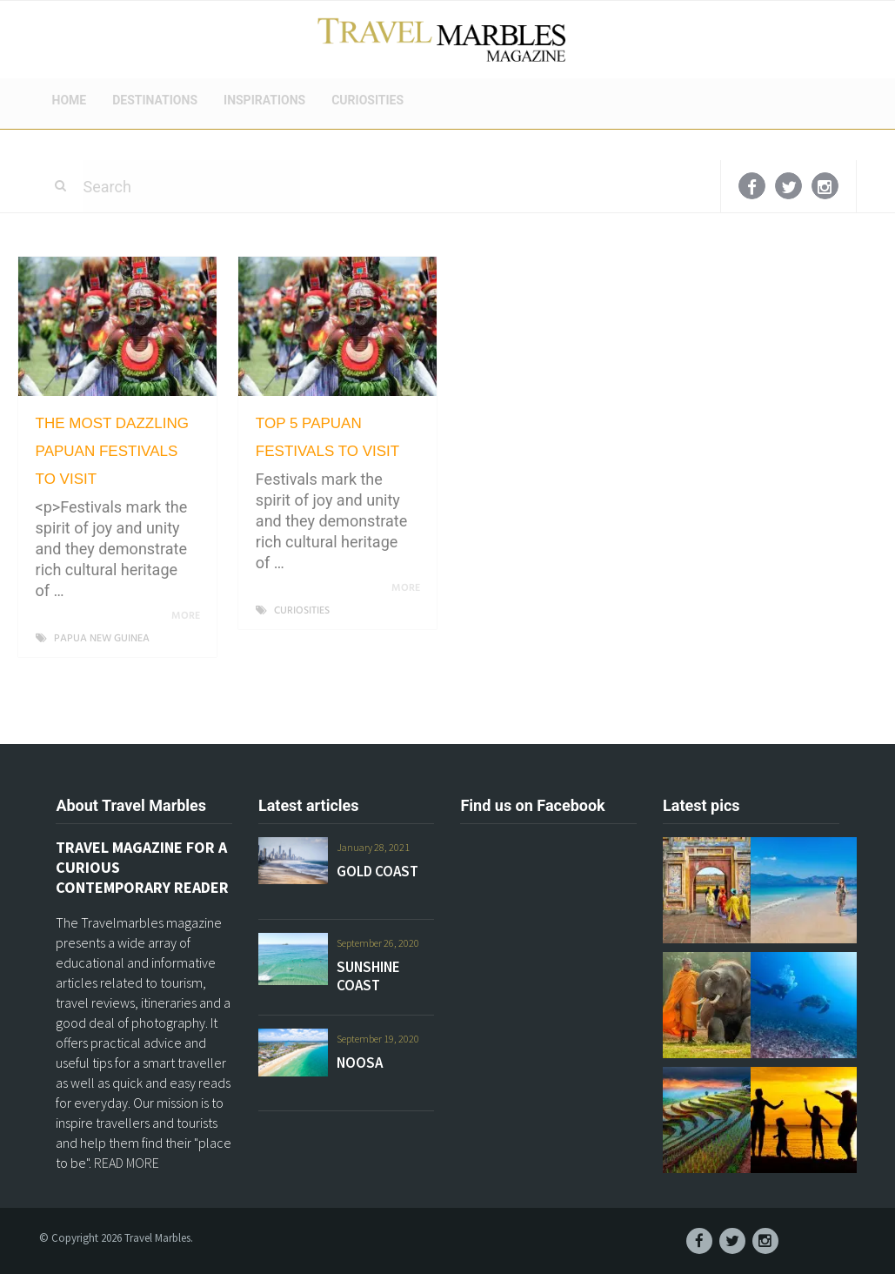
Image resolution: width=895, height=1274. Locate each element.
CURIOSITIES (367, 100)
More (188, 616)
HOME (69, 100)
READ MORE (126, 1162)
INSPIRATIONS (264, 100)
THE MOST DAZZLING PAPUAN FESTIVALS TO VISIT (112, 451)
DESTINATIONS (154, 100)
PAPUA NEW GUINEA (102, 638)
